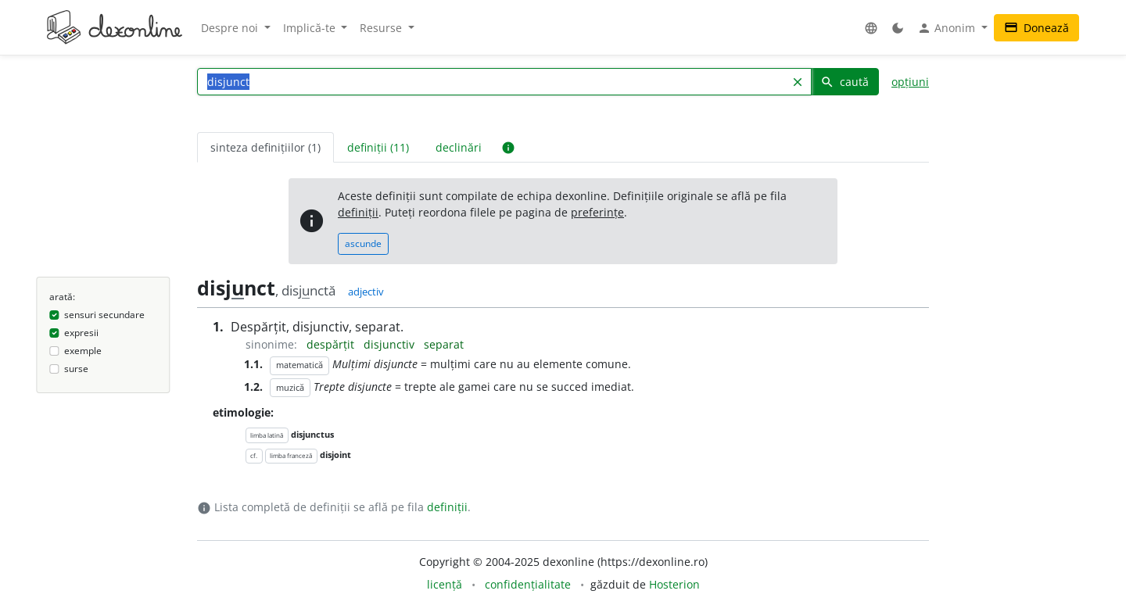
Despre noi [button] (231, 27)
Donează (1036, 27)
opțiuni (910, 81)
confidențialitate (528, 584)
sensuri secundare (104, 314)
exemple (83, 350)
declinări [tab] (459, 147)
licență (444, 584)
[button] (871, 27)
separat (444, 344)
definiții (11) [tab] (378, 147)
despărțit (332, 344)
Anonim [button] (947, 28)
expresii (81, 332)
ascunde (363, 243)
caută (844, 81)
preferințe (597, 212)
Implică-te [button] (311, 27)
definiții (358, 212)
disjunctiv (391, 344)
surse (76, 368)
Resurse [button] (382, 27)
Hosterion (674, 584)
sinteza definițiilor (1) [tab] (265, 147)
